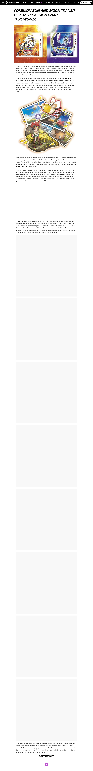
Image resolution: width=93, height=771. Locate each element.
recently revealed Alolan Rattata (26, 166)
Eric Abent (19, 23)
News (25, 2)
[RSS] (78, 2)
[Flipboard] (75, 2)
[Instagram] (69, 2)
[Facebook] (65, 2)
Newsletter (85, 2)
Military (59, 2)
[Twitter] (72, 2)
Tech (31, 2)
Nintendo (68, 78)
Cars (38, 2)
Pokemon (36, 70)
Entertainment (48, 2)
